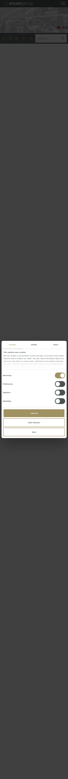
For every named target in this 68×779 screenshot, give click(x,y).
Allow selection (34, 423)
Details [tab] (34, 345)
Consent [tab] (12, 345)
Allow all (34, 413)
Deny (34, 432)
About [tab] (55, 345)
